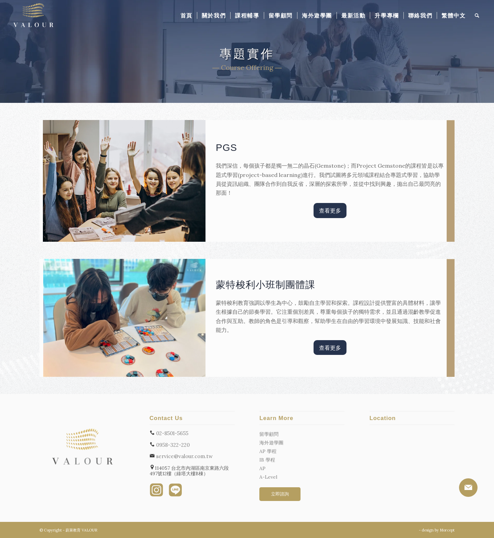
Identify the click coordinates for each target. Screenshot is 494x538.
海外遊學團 (271, 443)
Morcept (447, 530)
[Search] (477, 15)
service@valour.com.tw (181, 456)
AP (262, 468)
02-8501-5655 (169, 433)
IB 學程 (267, 460)
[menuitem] (186, 15)
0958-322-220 (170, 445)
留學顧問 (269, 434)
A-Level (268, 477)
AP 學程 (268, 451)
